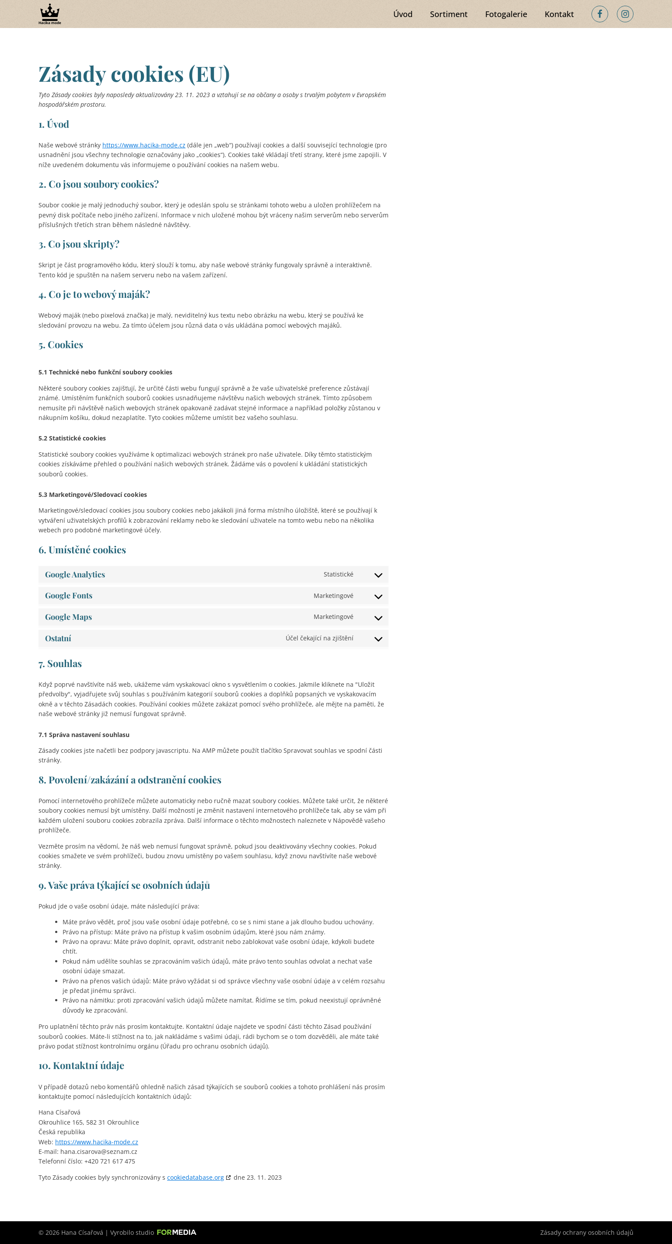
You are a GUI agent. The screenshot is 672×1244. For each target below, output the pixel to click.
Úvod (403, 14)
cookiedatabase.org (195, 1177)
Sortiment (449, 14)
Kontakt (559, 14)
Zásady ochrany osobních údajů (587, 1232)
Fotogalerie (506, 14)
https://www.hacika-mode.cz (144, 145)
